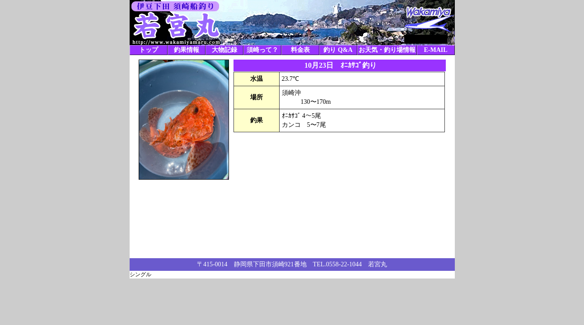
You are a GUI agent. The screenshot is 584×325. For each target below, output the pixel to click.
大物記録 (224, 49)
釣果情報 (186, 49)
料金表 (300, 49)
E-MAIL (435, 49)
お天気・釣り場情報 (387, 49)
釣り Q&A (337, 49)
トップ (148, 49)
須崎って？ (262, 49)
